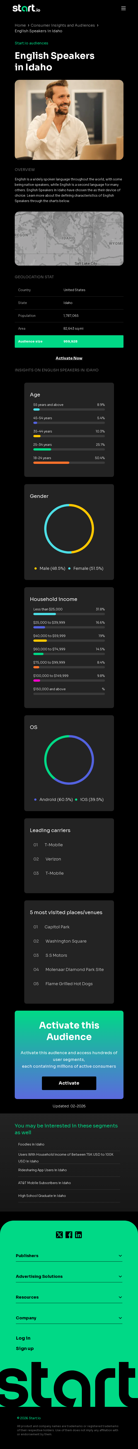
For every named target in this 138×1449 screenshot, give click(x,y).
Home (20, 25)
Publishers (27, 1255)
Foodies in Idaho (31, 1144)
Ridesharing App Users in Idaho (42, 1170)
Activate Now (69, 358)
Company (26, 1318)
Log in (23, 1338)
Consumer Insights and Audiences (63, 25)
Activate (69, 1083)
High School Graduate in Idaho (42, 1196)
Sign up (25, 1348)
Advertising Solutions (39, 1276)
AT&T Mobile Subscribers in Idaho (44, 1183)
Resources (27, 1297)
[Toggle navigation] (122, 8)
